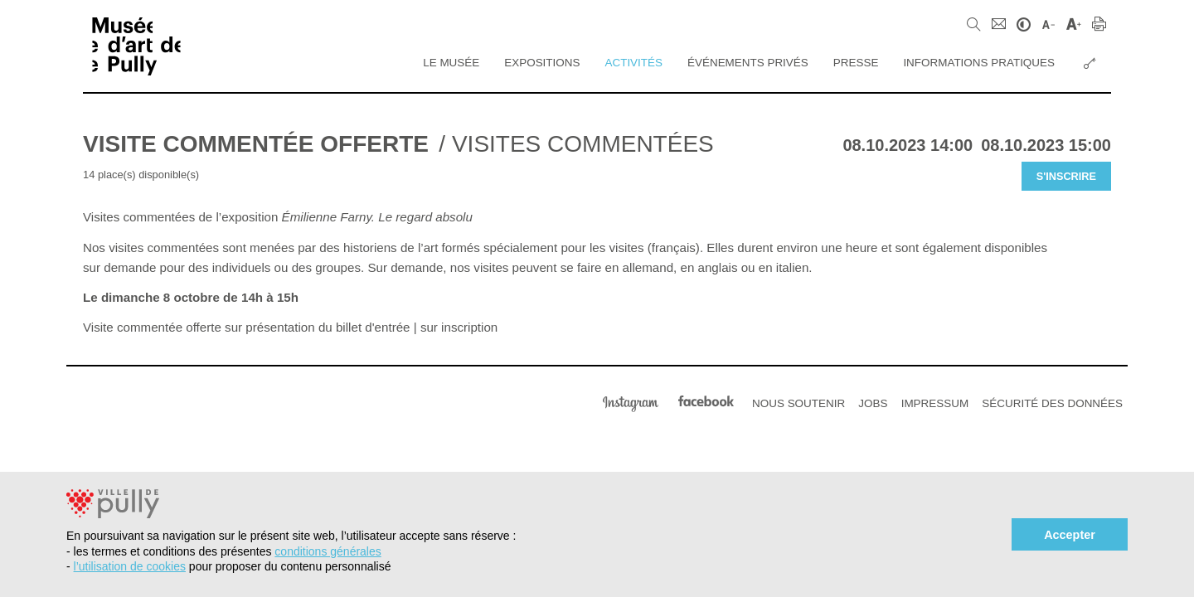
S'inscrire (1066, 176)
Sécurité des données (1052, 403)
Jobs (872, 403)
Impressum (934, 403)
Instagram (630, 401)
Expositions (542, 62)
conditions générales (327, 551)
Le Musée (451, 62)
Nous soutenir (798, 403)
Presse (856, 62)
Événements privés (747, 62)
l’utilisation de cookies (130, 566)
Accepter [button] (1069, 534)
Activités (633, 62)
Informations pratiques (979, 62)
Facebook (706, 401)
